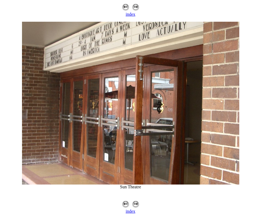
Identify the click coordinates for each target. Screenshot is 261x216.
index (131, 14)
